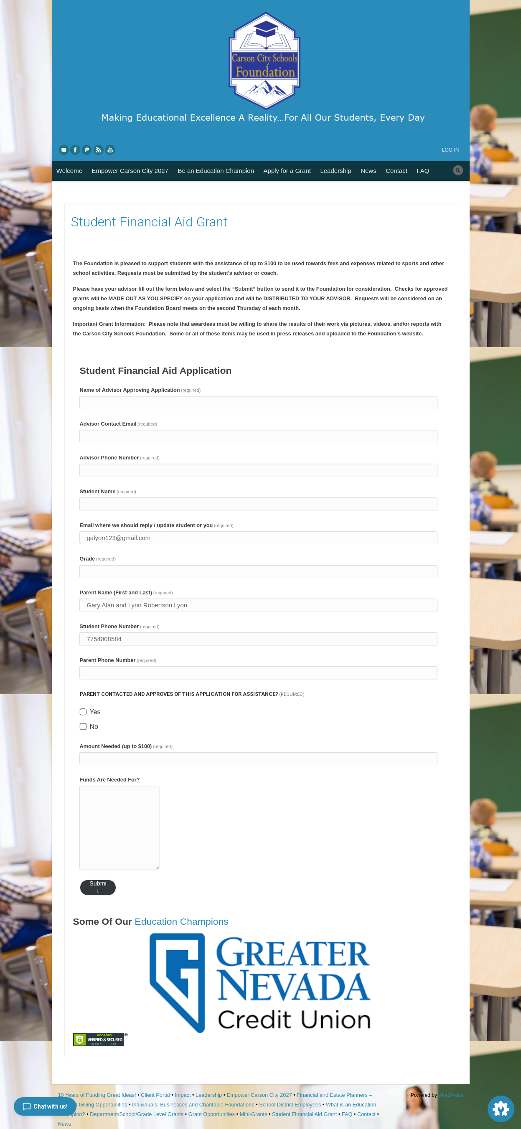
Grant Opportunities (211, 1114)
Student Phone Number (120, 626)
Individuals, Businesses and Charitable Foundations (193, 1104)
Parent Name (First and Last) (126, 592)
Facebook (75, 149)
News (368, 170)
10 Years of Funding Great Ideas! (97, 1095)
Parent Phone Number (118, 660)
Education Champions (181, 921)
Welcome (69, 170)
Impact (183, 1095)
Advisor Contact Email (119, 424)
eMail (64, 149)
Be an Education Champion (216, 170)
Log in (450, 150)
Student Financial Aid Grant (304, 1114)
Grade (98, 559)
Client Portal (155, 1095)
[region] (260, 983)
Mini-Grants (253, 1114)
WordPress (450, 1095)
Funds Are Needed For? (110, 779)
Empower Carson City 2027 (130, 170)
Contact (396, 170)
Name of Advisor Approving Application (140, 390)
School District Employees (290, 1104)
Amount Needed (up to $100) (126, 746)
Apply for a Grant (287, 170)
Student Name (108, 491)
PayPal (87, 149)
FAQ (423, 170)
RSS (99, 149)
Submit (98, 887)
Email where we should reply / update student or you (157, 525)
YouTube (111, 149)
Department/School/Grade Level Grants (136, 1114)
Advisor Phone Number (120, 457)
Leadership (335, 170)
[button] (260, 983)
